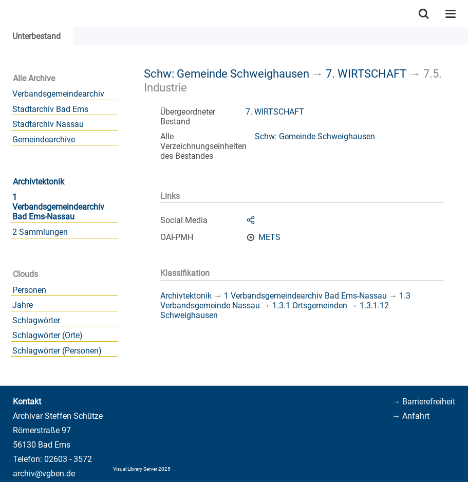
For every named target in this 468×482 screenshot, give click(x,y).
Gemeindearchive (43, 139)
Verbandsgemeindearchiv (58, 94)
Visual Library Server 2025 (142, 469)
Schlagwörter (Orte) (47, 335)
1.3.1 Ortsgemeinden (309, 305)
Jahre (22, 305)
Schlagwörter (36, 320)
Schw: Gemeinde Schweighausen (226, 73)
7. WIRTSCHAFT (366, 73)
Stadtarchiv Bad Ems (50, 109)
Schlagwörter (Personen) (57, 351)
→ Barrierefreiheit (423, 401)
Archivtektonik (38, 182)
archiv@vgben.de (44, 473)
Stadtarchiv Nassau (48, 124)
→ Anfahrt (410, 416)
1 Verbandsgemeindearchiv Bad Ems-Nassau (58, 206)
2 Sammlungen (40, 232)
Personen (29, 290)
